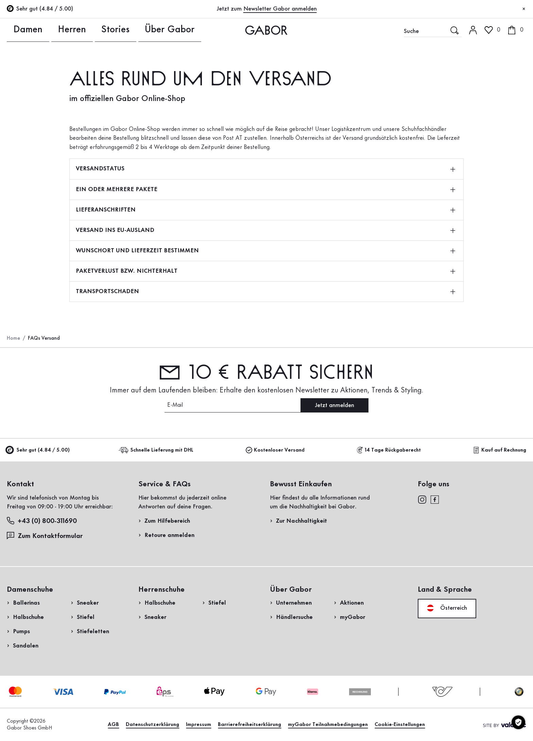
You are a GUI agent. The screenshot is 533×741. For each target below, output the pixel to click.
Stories (89, 30)
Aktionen (352, 603)
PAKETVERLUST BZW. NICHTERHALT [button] (265, 271)
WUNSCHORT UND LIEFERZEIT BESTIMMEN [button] (265, 250)
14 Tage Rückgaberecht (389, 450)
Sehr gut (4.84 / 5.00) (38, 450)
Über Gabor (132, 30)
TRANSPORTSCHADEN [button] (265, 291)
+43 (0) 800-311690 (42, 521)
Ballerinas (26, 603)
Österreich (447, 608)
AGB (113, 724)
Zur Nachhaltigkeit (301, 521)
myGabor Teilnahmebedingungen (328, 724)
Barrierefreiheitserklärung (249, 724)
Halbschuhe (28, 617)
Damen (17, 30)
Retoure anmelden (169, 535)
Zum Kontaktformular (45, 536)
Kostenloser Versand (275, 450)
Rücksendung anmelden (428, 137)
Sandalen (25, 646)
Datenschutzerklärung (152, 724)
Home (13, 338)
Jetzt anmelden (334, 405)
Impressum (198, 724)
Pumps (21, 631)
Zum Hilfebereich (167, 521)
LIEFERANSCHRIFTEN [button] (265, 210)
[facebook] (435, 499)
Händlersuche (294, 617)
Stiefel (85, 617)
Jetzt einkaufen (499, 200)
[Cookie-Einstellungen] (518, 722)
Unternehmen (294, 603)
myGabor (352, 617)
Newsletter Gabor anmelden (280, 9)
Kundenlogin (467, 59)
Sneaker (88, 603)
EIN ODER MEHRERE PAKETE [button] (265, 189)
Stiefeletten (93, 631)
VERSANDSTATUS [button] (265, 168)
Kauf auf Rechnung (499, 450)
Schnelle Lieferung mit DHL (157, 450)
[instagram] (422, 499)
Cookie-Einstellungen (400, 724)
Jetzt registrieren (480, 90)
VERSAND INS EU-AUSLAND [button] (265, 230)
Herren (53, 30)
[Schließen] (524, 9)
